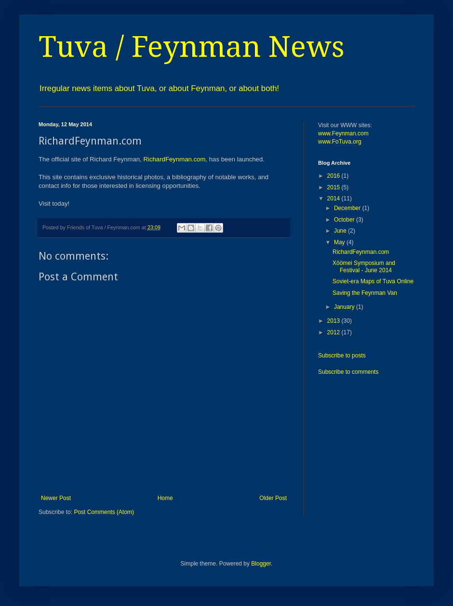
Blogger (261, 563)
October (345, 219)
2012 (334, 332)
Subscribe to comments (348, 372)
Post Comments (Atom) (104, 512)
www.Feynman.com (343, 133)
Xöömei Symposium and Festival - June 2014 (364, 266)
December (348, 208)
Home (165, 498)
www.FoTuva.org (339, 141)
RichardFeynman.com (174, 159)
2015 (334, 187)
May (340, 242)
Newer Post (56, 498)
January (345, 306)
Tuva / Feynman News (192, 47)
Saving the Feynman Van (365, 293)
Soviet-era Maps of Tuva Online (373, 281)
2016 (334, 175)
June (341, 230)
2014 (334, 198)
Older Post (273, 498)
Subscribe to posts (342, 355)
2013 (334, 320)
